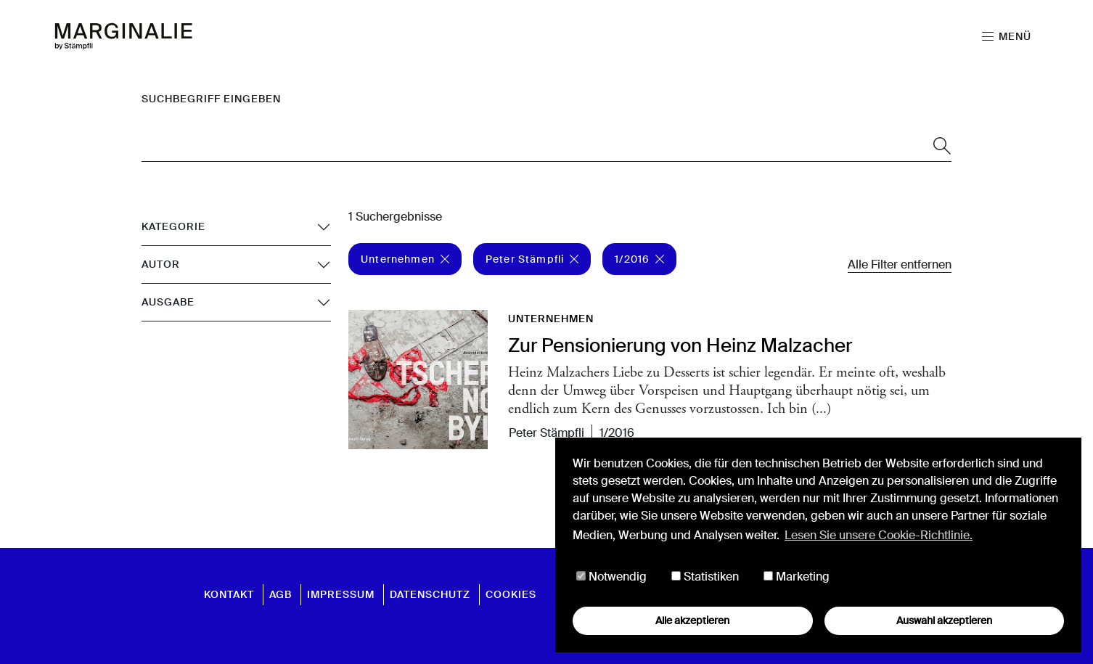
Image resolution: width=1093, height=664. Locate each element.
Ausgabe (168, 301)
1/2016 (639, 259)
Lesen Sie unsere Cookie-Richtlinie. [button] (879, 535)
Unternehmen (405, 259)
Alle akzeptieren (692, 620)
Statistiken (705, 576)
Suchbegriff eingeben (211, 98)
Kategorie (173, 226)
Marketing (797, 576)
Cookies (511, 594)
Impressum (340, 594)
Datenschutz (430, 594)
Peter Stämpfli (532, 259)
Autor (161, 264)
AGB (280, 594)
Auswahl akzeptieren (944, 620)
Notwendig (611, 576)
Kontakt (229, 594)
